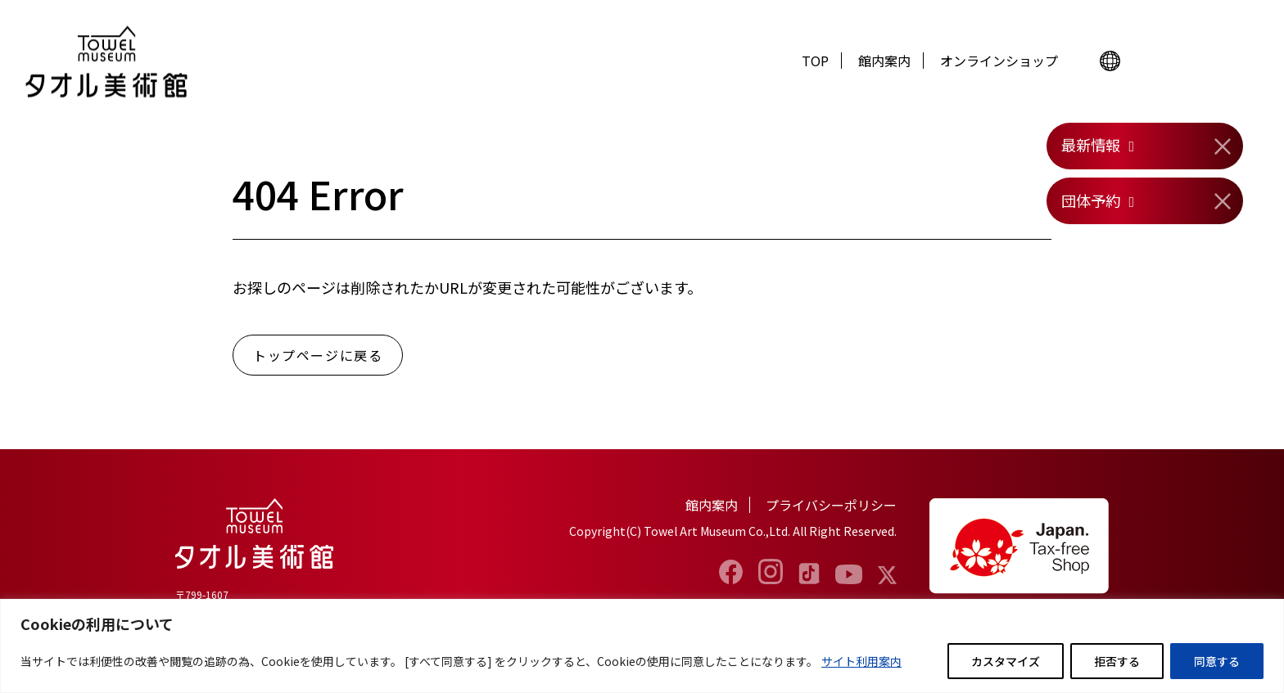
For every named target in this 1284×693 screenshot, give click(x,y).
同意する (1217, 661)
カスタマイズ (1005, 661)
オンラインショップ (999, 60)
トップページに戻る (317, 355)
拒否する (1117, 661)
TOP (815, 60)
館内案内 (884, 60)
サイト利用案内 (861, 661)
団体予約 (1090, 200)
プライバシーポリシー (831, 505)
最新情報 (1090, 144)
